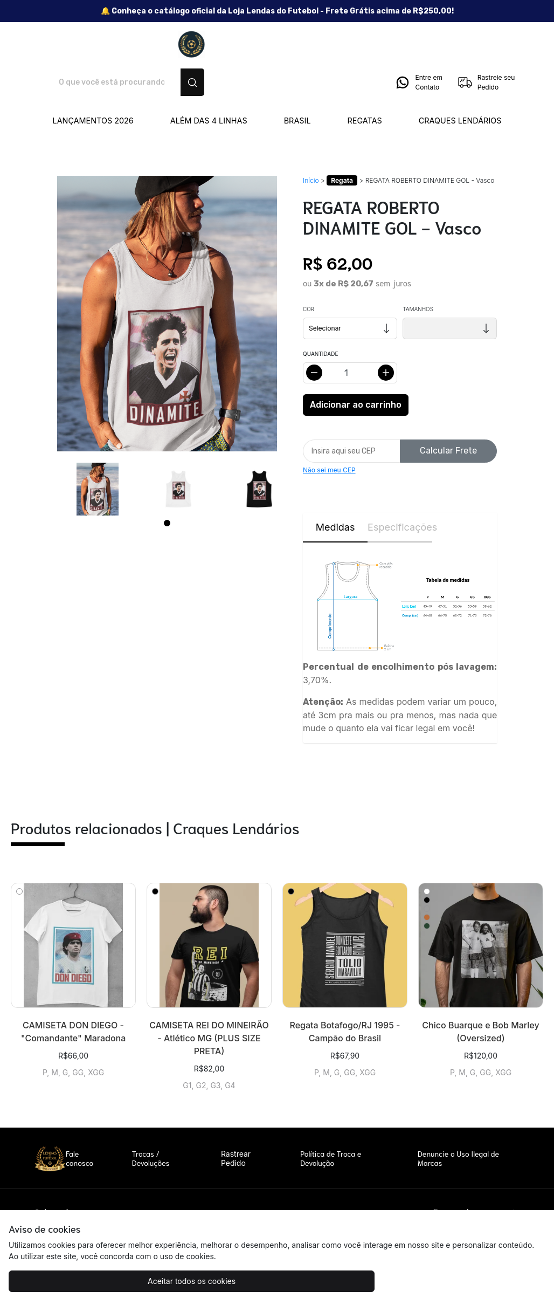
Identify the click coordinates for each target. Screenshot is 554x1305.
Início (311, 143)
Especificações (400, 489)
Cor (308, 271)
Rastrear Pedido (236, 1120)
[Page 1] (167, 485)
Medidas (335, 489)
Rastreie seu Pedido (486, 44)
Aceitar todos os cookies (76, 1281)
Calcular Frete (448, 413)
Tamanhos (418, 271)
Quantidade (320, 316)
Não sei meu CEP (329, 432)
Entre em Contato (418, 44)
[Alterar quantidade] (350, 335)
